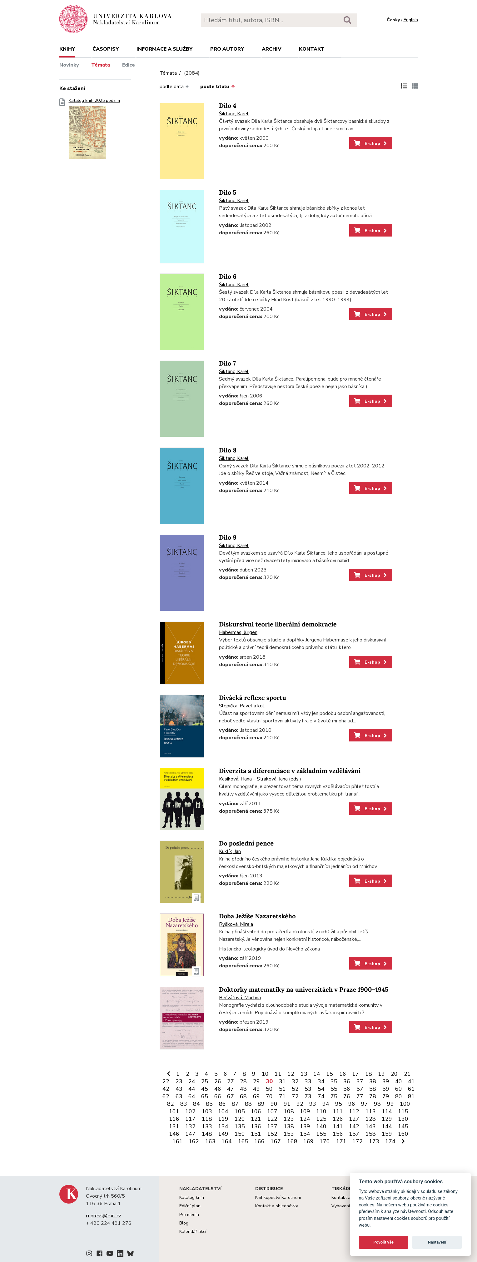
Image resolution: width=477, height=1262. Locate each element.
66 (217, 1096)
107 (272, 1111)
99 (390, 1104)
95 (338, 1104)
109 (305, 1111)
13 (304, 1074)
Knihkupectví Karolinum (278, 1197)
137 (272, 1126)
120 (240, 1119)
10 (265, 1074)
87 (235, 1104)
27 (230, 1081)
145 (403, 1126)
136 (256, 1126)
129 (387, 1119)
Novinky (69, 65)
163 (210, 1141)
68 (243, 1096)
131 (174, 1126)
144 (387, 1126)
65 (204, 1096)
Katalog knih (191, 1197)
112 (354, 1111)
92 (299, 1104)
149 (223, 1134)
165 (243, 1141)
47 (230, 1089)
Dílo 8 (227, 450)
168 (292, 1141)
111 (338, 1111)
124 (305, 1119)
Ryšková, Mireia (236, 924)
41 (411, 1081)
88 (248, 1104)
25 (204, 1081)
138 (289, 1126)
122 (272, 1119)
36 (346, 1081)
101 (174, 1111)
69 (256, 1096)
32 (295, 1081)
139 (305, 1126)
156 (338, 1134)
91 (287, 1104)
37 (359, 1081)
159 (387, 1134)
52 (295, 1089)
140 (321, 1126)
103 (207, 1111)
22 (165, 1081)
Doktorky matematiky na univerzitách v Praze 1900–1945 (303, 990)
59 (385, 1089)
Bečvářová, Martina (240, 997)
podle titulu (217, 86)
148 (207, 1134)
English (411, 20)
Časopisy (105, 49)
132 (190, 1126)
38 (372, 1081)
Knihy (67, 49)
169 (308, 1141)
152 (272, 1134)
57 (359, 1089)
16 (342, 1074)
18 (368, 1074)
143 (370, 1126)
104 (223, 1111)
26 (217, 1081)
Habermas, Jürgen (238, 632)
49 (256, 1089)
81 (411, 1096)
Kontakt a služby (347, 1197)
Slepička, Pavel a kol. (242, 705)
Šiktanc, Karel (234, 113)
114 (387, 1111)
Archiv (271, 49)
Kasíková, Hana (235, 779)
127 (354, 1119)
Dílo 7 (227, 363)
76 (346, 1096)
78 (372, 1096)
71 (282, 1096)
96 (351, 1104)
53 (308, 1089)
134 (223, 1126)
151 (256, 1134)
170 (325, 1141)
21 (407, 1074)
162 (194, 1141)
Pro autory (227, 49)
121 (256, 1119)
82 (170, 1104)
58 (372, 1089)
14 (316, 1074)
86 (222, 1104)
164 (226, 1141)
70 (269, 1096)
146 (174, 1134)
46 (217, 1089)
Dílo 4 (227, 106)
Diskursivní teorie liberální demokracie (278, 624)
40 (398, 1081)
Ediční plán (190, 1206)
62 (165, 1096)
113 (370, 1111)
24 (191, 1081)
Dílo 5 (227, 193)
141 (338, 1126)
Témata (100, 65)
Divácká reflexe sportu (252, 698)
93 (312, 1104)
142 (354, 1126)
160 (403, 1134)
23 (179, 1081)
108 (289, 1111)
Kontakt (311, 49)
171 (341, 1141)
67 (230, 1096)
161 (177, 1141)
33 (308, 1081)
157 (354, 1134)
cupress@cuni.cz (103, 1215)
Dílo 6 (227, 277)
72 (295, 1096)
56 (346, 1089)
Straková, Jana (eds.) (279, 779)
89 (261, 1104)
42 (165, 1089)
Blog (183, 1223)
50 (269, 1089)
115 (403, 1111)
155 (321, 1134)
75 (333, 1096)
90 (274, 1104)
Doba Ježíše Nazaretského (257, 916)
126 (338, 1119)
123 (289, 1119)
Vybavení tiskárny (349, 1206)
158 (370, 1134)
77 (359, 1096)
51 (282, 1089)
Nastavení (437, 1242)
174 (390, 1141)
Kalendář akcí (192, 1232)
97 (364, 1104)
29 (256, 1081)
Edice (128, 65)
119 (223, 1119)
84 (196, 1104)
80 (398, 1096)
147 (190, 1134)
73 (308, 1096)
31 (282, 1081)
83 (183, 1104)
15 (329, 1074)
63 (179, 1096)
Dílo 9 (227, 537)
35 (333, 1081)
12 (290, 1074)
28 (243, 1081)
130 (403, 1119)
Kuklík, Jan (230, 851)
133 (207, 1126)
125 (321, 1119)
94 (325, 1104)
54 (321, 1089)
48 (243, 1089)
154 (305, 1134)
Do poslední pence (246, 843)
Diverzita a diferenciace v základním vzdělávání (289, 771)
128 (370, 1119)
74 (321, 1096)
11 (278, 1074)
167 (276, 1141)
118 (207, 1119)
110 (321, 1111)
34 (321, 1081)
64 (191, 1096)
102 (190, 1111)
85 (209, 1104)
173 (374, 1141)
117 (190, 1119)
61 (411, 1089)
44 (191, 1089)
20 (394, 1074)
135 (240, 1126)
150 (240, 1134)
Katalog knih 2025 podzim (94, 130)
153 (289, 1134)
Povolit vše (384, 1242)
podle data (174, 86)
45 (204, 1089)
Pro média (189, 1215)
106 (256, 1111)
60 (398, 1089)
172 (357, 1141)
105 (240, 1111)
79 (385, 1096)
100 (405, 1104)
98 (377, 1104)
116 (174, 1119)
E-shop (371, 143)
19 (381, 1074)
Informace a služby (164, 49)
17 (355, 1074)
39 (385, 1081)
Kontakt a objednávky (276, 1206)
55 (333, 1089)
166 (259, 1141)
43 (179, 1089)
